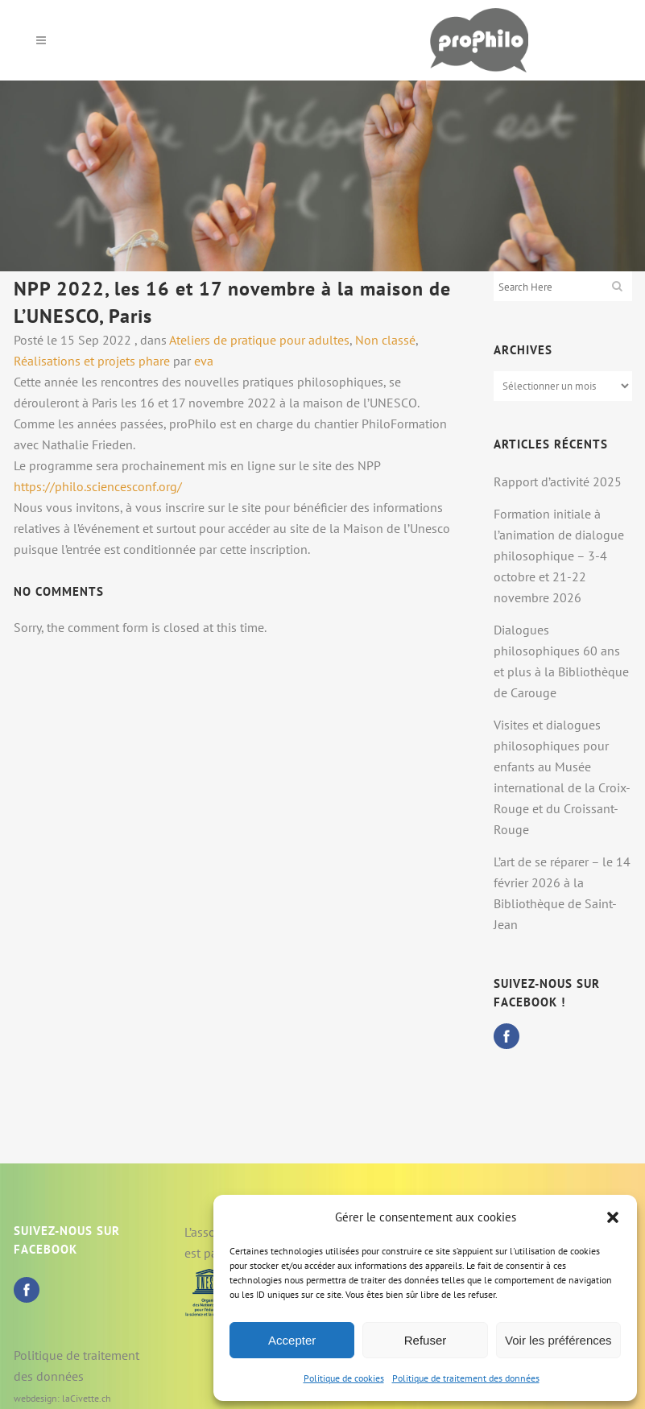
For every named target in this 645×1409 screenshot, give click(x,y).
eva (203, 361)
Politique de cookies (344, 1378)
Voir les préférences (558, 1340)
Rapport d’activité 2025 (558, 481)
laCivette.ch (86, 1398)
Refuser (425, 1340)
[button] (613, 1217)
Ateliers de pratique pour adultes (259, 340)
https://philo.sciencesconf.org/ (98, 486)
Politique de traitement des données (466, 1378)
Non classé (385, 340)
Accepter (292, 1340)
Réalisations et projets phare (92, 361)
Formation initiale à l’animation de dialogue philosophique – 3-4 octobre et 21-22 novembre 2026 (559, 555)
